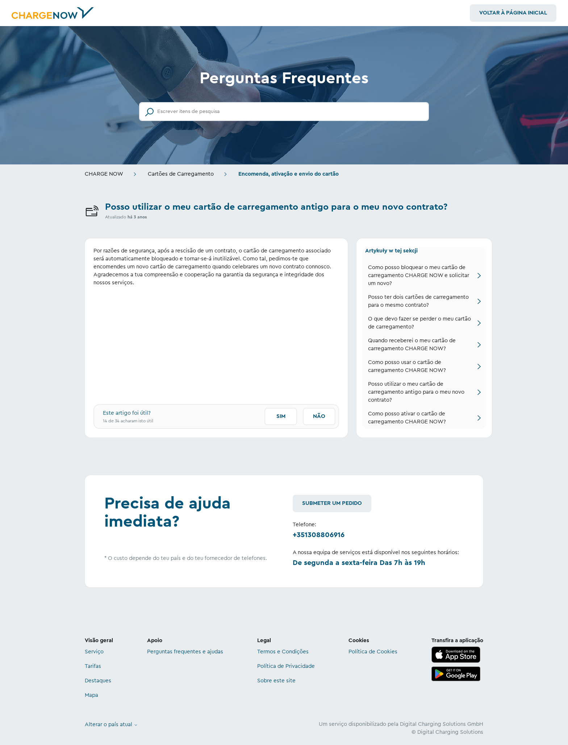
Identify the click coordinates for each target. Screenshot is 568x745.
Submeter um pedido (332, 503)
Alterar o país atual (111, 724)
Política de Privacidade (286, 666)
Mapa (91, 695)
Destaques (98, 680)
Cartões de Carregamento (181, 174)
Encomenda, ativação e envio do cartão (288, 174)
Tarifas (93, 666)
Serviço (94, 651)
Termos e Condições (283, 651)
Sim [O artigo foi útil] (280, 416)
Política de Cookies (372, 651)
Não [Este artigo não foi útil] (319, 416)
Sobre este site (276, 680)
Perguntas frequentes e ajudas (185, 651)
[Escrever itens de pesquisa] (284, 111)
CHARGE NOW (104, 174)
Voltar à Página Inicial (513, 13)
